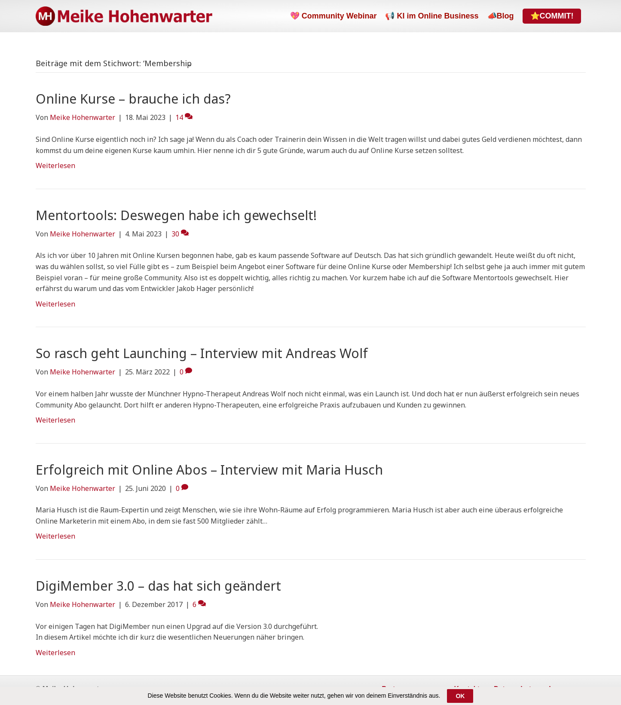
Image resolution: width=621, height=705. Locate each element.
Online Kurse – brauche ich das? (133, 98)
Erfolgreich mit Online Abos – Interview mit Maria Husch (209, 469)
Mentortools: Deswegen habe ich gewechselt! (176, 215)
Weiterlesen (55, 165)
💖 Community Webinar (333, 16)
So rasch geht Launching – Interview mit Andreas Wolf (202, 353)
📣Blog (500, 16)
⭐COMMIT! (552, 16)
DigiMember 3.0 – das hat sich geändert (158, 586)
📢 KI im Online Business (431, 16)
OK (460, 696)
